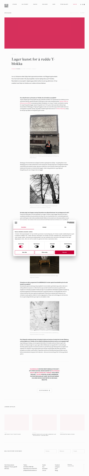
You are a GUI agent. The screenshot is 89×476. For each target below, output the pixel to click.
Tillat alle (64, 252)
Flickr (56, 468)
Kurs (43, 466)
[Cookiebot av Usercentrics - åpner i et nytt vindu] (68, 223)
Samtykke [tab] (23, 227)
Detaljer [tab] (44, 227)
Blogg (56, 470)
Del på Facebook (44, 390)
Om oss (44, 470)
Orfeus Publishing (61, 108)
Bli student (44, 468)
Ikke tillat (24, 252)
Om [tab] (65, 227)
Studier (44, 465)
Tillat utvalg (44, 252)
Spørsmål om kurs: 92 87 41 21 (30, 468)
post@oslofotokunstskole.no (30, 470)
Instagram (57, 466)
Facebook (57, 465)
